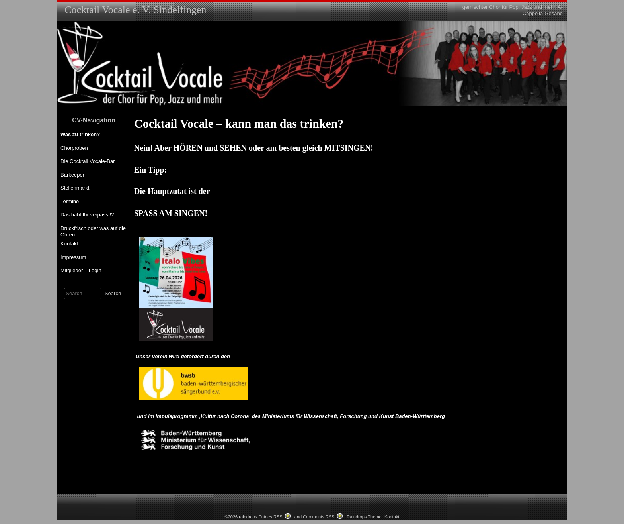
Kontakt (69, 244)
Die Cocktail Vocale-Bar (87, 161)
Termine (69, 201)
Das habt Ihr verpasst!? (87, 215)
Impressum (73, 257)
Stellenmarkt (74, 188)
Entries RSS (270, 516)
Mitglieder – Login (80, 270)
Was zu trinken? (80, 134)
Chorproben (74, 148)
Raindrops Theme (364, 516)
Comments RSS (318, 516)
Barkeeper (72, 175)
